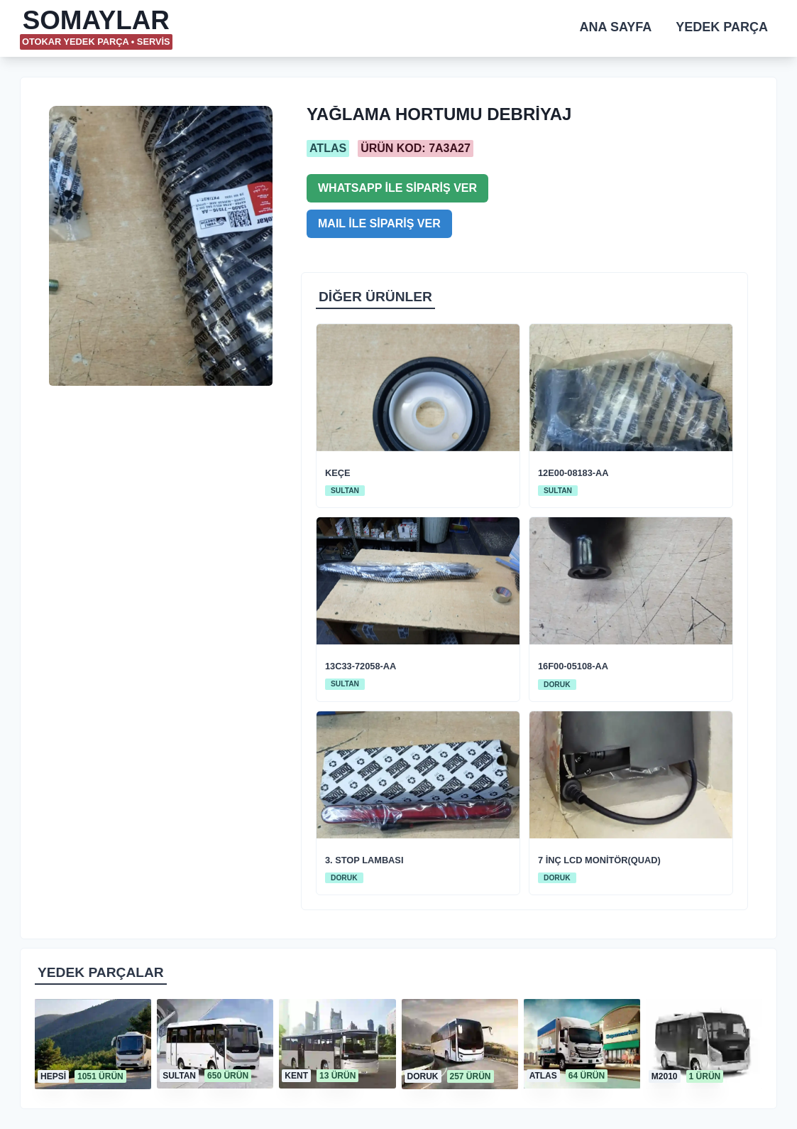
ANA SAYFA (616, 27)
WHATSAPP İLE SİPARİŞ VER (397, 188)
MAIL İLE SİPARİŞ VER (379, 223)
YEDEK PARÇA (722, 27)
